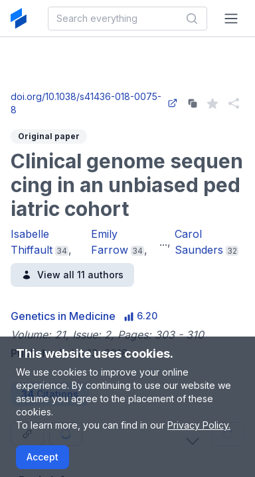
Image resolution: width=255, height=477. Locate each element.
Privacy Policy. (198, 425)
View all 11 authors (72, 274)
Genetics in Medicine (63, 316)
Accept (42, 456)
